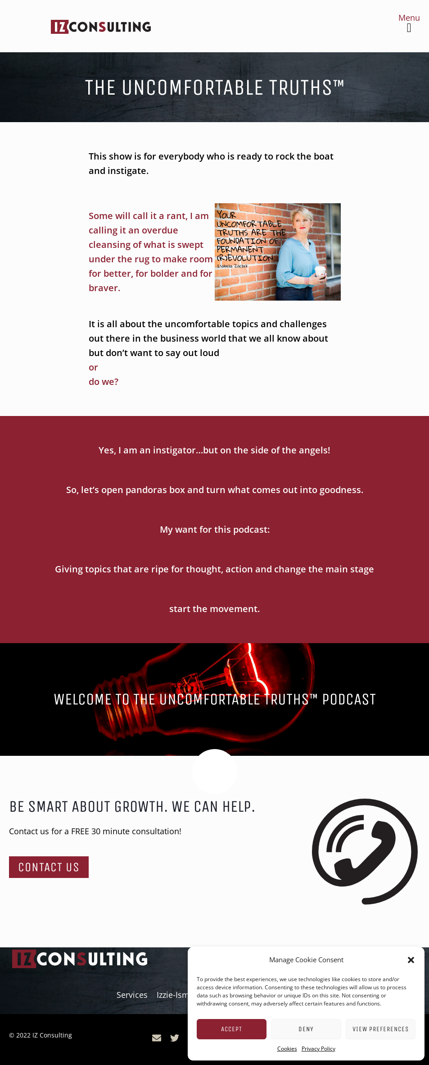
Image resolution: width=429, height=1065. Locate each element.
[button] (410, 959)
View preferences (380, 1029)
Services (132, 994)
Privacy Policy (318, 1048)
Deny (306, 1029)
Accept (231, 1029)
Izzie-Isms (175, 994)
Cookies (287, 1048)
